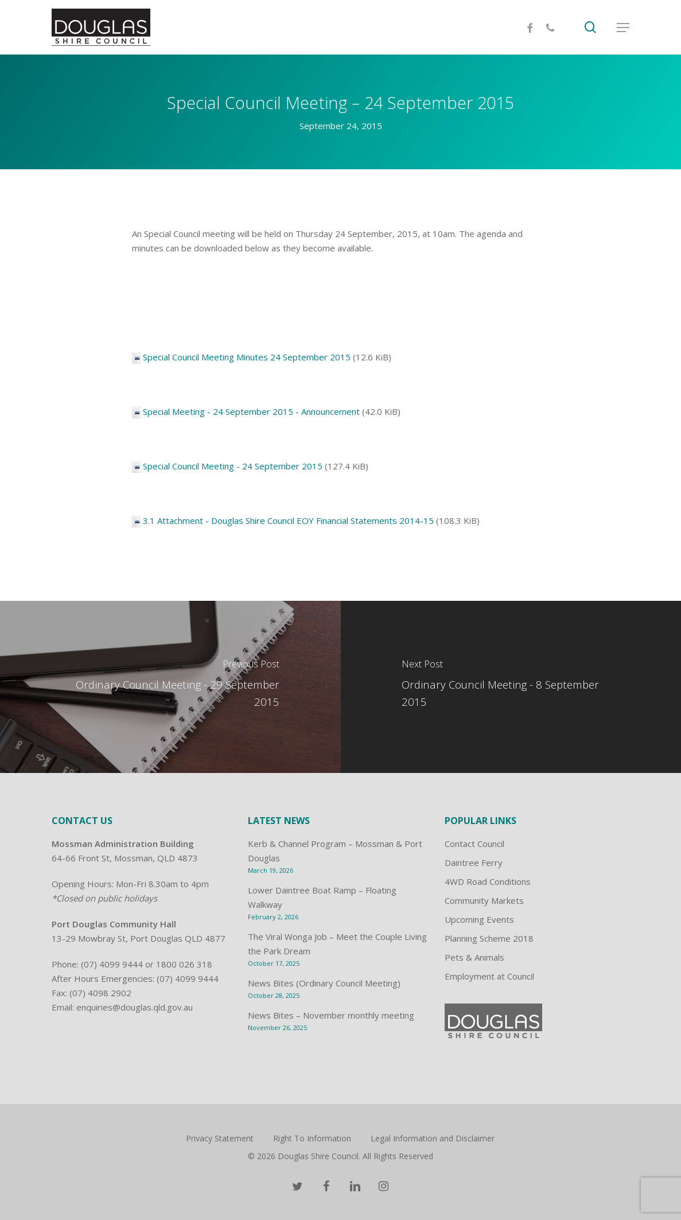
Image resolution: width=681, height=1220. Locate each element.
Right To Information (312, 1138)
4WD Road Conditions (488, 881)
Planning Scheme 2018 (489, 938)
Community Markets (484, 900)
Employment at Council (489, 976)
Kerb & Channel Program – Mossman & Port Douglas (335, 851)
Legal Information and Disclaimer (433, 1138)
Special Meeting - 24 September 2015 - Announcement (251, 411)
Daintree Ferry (474, 862)
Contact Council (474, 843)
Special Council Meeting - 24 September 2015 (232, 466)
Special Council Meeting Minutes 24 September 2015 (247, 357)
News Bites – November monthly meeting (331, 1015)
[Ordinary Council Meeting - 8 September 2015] (511, 687)
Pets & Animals (474, 957)
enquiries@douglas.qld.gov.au (134, 1007)
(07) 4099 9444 (112, 964)
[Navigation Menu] (623, 27)
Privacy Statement (220, 1138)
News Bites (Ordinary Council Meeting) (324, 983)
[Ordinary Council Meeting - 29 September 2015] (170, 687)
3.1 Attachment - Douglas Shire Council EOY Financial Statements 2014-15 (288, 520)
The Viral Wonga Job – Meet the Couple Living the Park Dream (337, 944)
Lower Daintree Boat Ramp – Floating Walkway (322, 897)
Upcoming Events (479, 919)
